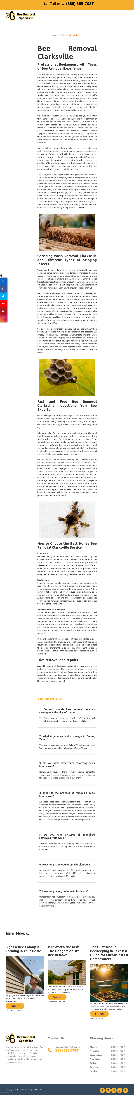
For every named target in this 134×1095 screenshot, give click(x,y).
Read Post (15, 1006)
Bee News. (17, 933)
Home (55, 35)
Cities (63, 35)
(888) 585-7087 (80, 3)
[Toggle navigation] (124, 16)
